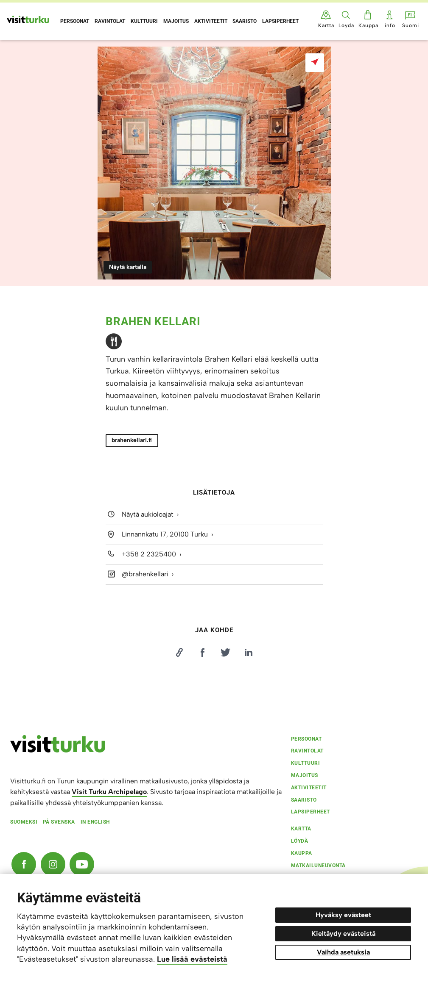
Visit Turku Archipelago (109, 792)
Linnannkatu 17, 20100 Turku (165, 534)
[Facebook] (23, 864)
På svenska (59, 822)
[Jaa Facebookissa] (202, 652)
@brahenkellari (145, 574)
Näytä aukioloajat (147, 514)
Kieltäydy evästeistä (343, 933)
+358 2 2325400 (149, 554)
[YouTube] (82, 864)
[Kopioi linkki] (179, 652)
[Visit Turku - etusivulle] (28, 19)
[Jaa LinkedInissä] (248, 652)
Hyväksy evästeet (343, 915)
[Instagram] (53, 864)
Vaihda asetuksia (343, 952)
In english (95, 822)
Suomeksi (23, 822)
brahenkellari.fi (132, 440)
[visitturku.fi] (57, 750)
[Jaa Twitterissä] (225, 652)
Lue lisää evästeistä (192, 959)
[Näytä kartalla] (314, 62)
